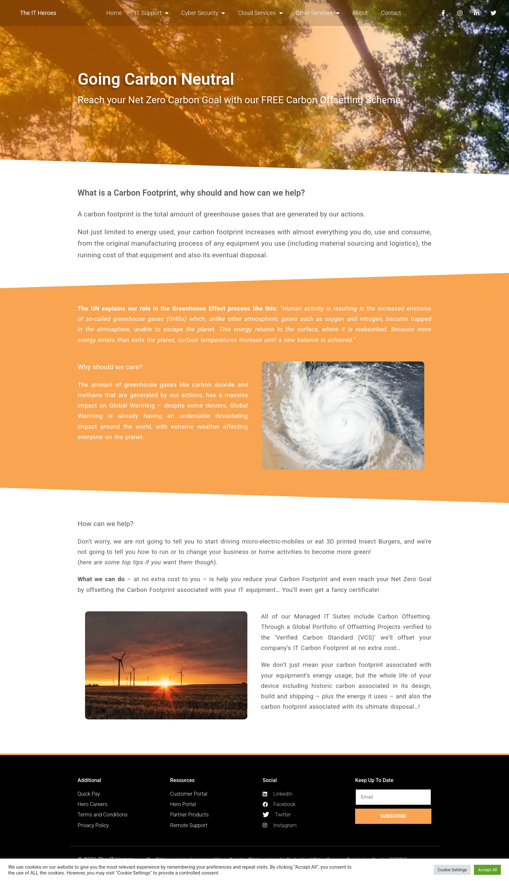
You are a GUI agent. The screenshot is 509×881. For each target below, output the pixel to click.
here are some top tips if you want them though (147, 562)
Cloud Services (260, 13)
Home (114, 12)
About (360, 12)
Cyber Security (203, 13)
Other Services (318, 13)
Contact (391, 12)
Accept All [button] (487, 869)
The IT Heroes (38, 12)
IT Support (151, 13)
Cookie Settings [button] (452, 869)
